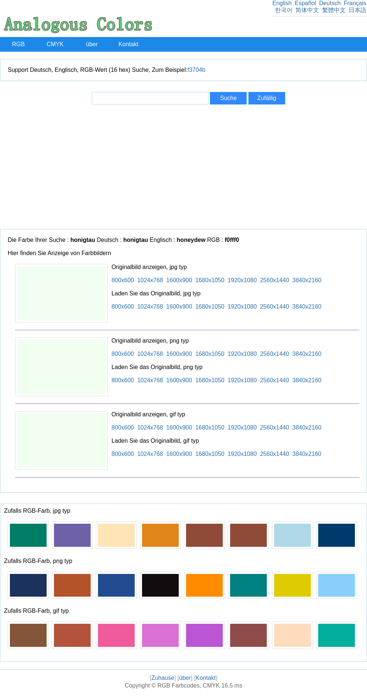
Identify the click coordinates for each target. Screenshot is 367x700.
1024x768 (150, 280)
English (281, 3)
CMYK (55, 44)
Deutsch (330, 3)
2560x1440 (274, 280)
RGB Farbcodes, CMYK (188, 685)
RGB (18, 44)
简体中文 (307, 10)
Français (355, 3)
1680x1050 (209, 280)
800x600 (123, 280)
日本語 (357, 10)
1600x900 (179, 280)
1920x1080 (242, 280)
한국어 (283, 10)
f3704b (197, 70)
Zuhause (162, 678)
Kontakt (128, 44)
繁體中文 (334, 10)
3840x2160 (306, 280)
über (92, 44)
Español (305, 3)
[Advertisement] (183, 166)
